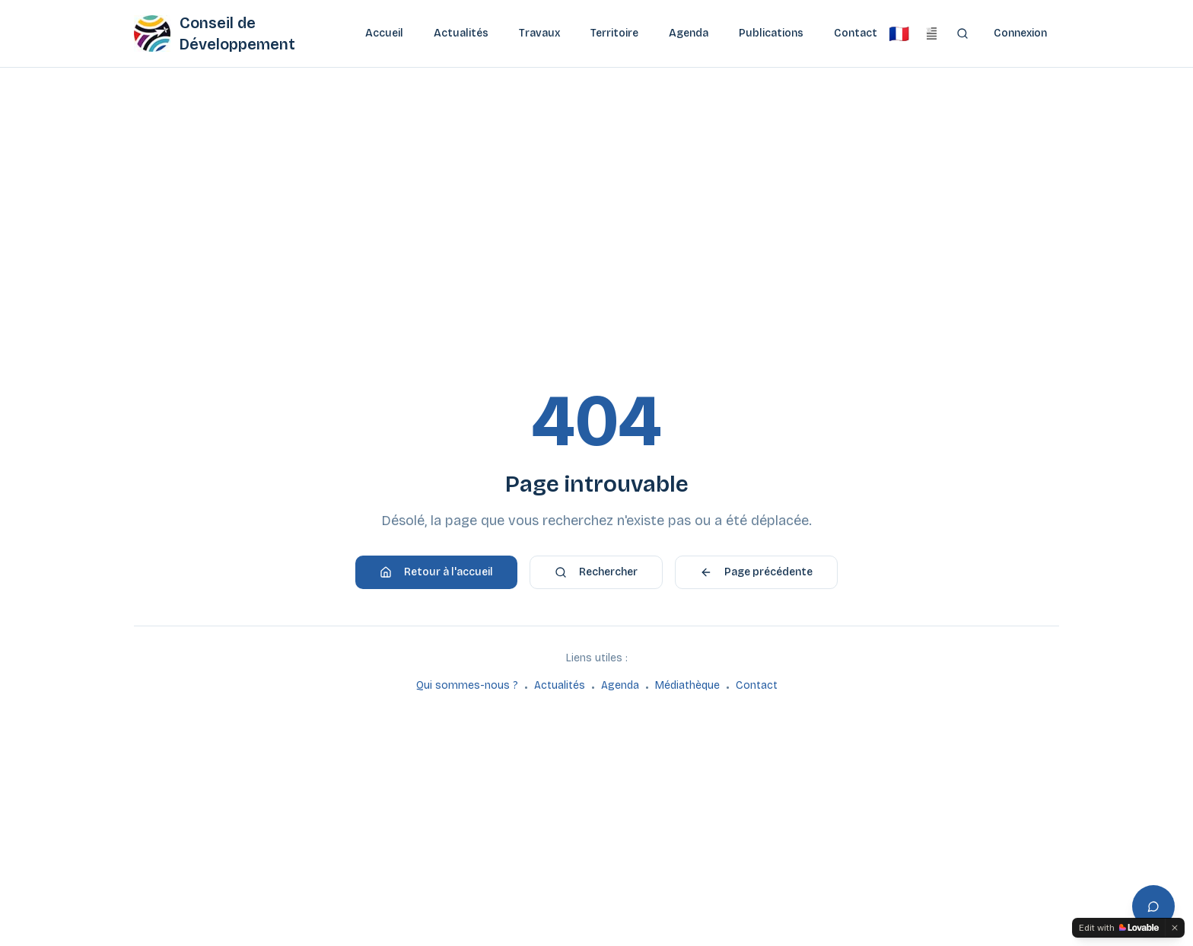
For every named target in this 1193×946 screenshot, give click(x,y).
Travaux (539, 33)
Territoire (614, 33)
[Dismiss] (1175, 928)
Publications (771, 33)
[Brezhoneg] (932, 33)
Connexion (1020, 33)
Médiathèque (687, 685)
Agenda (688, 33)
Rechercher (596, 571)
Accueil (384, 33)
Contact (855, 33)
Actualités (461, 33)
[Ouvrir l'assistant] (1153, 906)
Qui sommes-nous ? (467, 685)
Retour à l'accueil (436, 571)
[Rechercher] (962, 33)
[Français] (899, 33)
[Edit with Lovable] (1119, 928)
